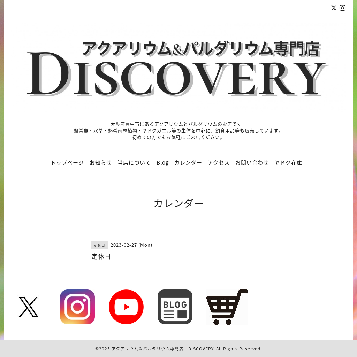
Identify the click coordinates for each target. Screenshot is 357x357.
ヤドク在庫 (288, 162)
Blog (163, 162)
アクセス (219, 162)
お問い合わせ (252, 162)
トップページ (67, 162)
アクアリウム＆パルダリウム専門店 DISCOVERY (162, 349)
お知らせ (101, 162)
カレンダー (188, 162)
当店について (134, 162)
